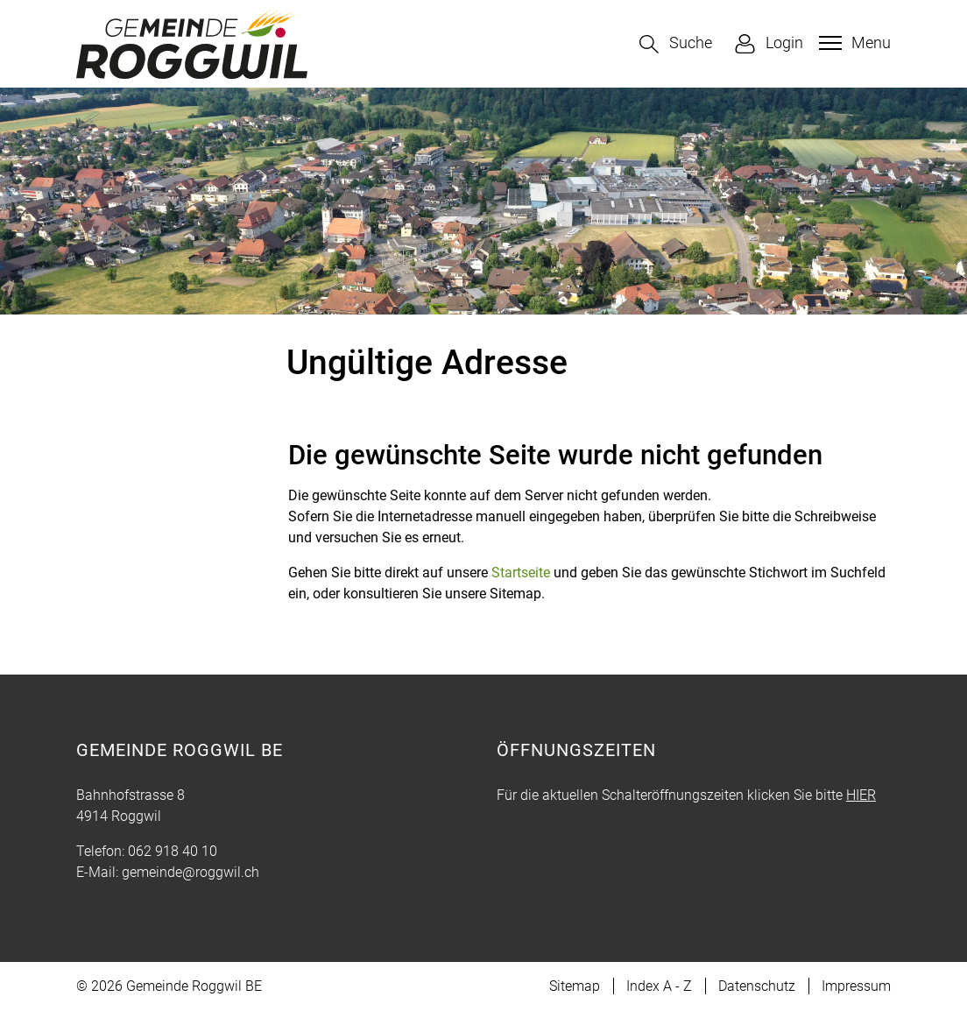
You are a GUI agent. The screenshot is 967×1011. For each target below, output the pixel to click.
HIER (861, 795)
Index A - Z (659, 986)
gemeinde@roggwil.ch (190, 872)
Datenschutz (756, 986)
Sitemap (574, 986)
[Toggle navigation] (853, 43)
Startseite (520, 572)
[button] (675, 44)
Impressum (856, 986)
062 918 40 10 (172, 851)
